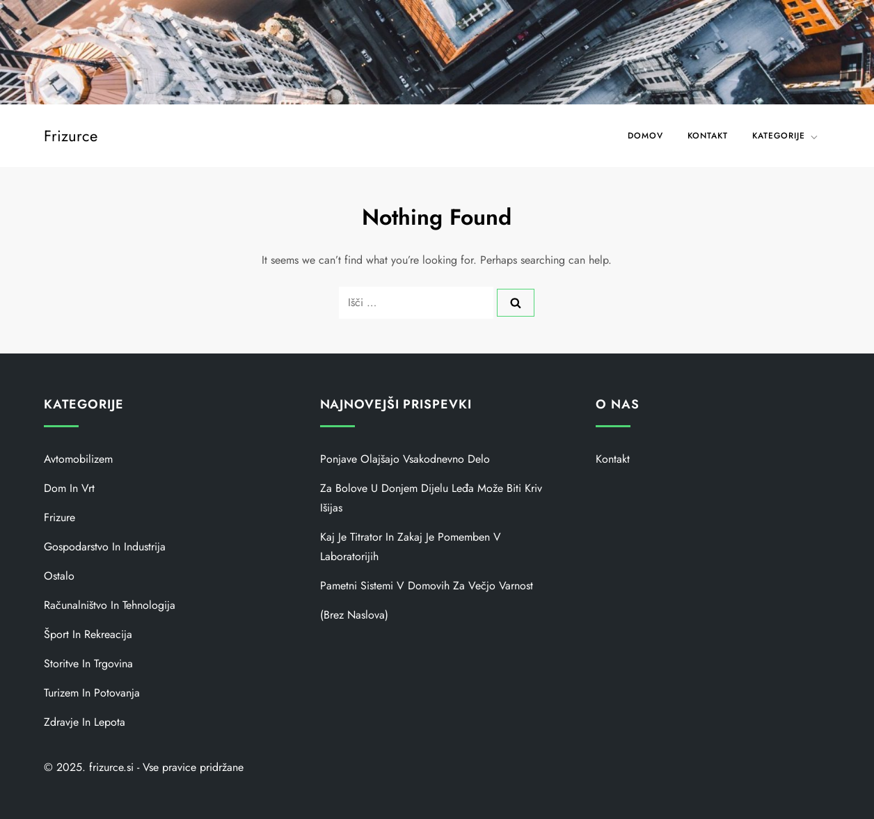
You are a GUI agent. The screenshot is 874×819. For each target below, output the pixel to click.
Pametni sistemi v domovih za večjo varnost (426, 586)
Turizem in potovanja (92, 693)
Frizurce (70, 136)
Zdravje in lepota (84, 722)
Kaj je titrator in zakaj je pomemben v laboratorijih (410, 546)
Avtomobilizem (78, 459)
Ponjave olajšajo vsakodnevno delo (405, 459)
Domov (645, 135)
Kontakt (708, 135)
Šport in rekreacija (88, 634)
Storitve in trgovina (88, 663)
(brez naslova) (354, 615)
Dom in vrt (69, 488)
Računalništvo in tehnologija (109, 605)
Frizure (59, 517)
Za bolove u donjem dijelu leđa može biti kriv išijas (431, 498)
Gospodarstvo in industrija (105, 547)
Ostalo (59, 576)
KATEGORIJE (786, 135)
